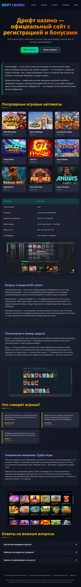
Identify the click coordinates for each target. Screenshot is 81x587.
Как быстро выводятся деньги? (40, 544)
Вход (76, 5)
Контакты (73, 575)
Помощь (66, 5)
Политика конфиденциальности (40, 575)
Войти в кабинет (50, 50)
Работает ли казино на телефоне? (40, 552)
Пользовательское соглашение (15, 575)
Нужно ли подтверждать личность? (40, 560)
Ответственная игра (60, 575)
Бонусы (44, 5)
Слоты (34, 5)
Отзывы (55, 5)
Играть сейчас (29, 50)
